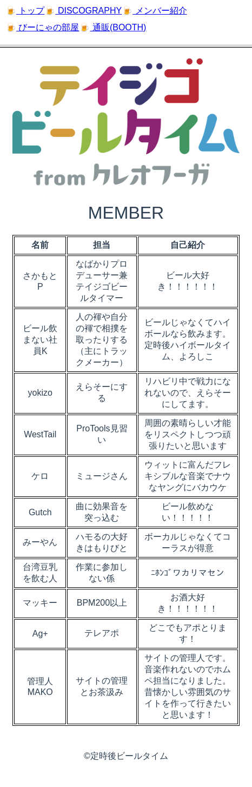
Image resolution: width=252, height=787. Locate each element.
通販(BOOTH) (118, 27)
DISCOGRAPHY (88, 10)
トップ (30, 10)
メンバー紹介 (159, 10)
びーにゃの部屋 (47, 27)
